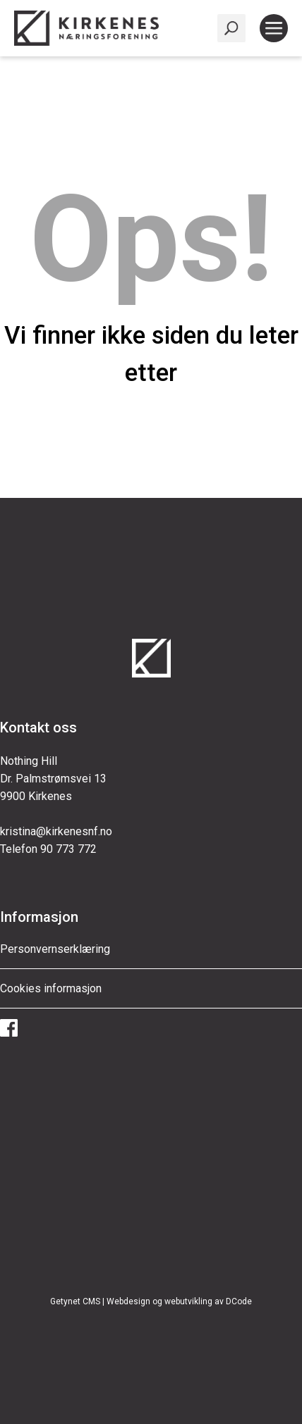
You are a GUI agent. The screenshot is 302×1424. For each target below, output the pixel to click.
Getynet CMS (75, 1301)
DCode (239, 1301)
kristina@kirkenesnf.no (56, 831)
